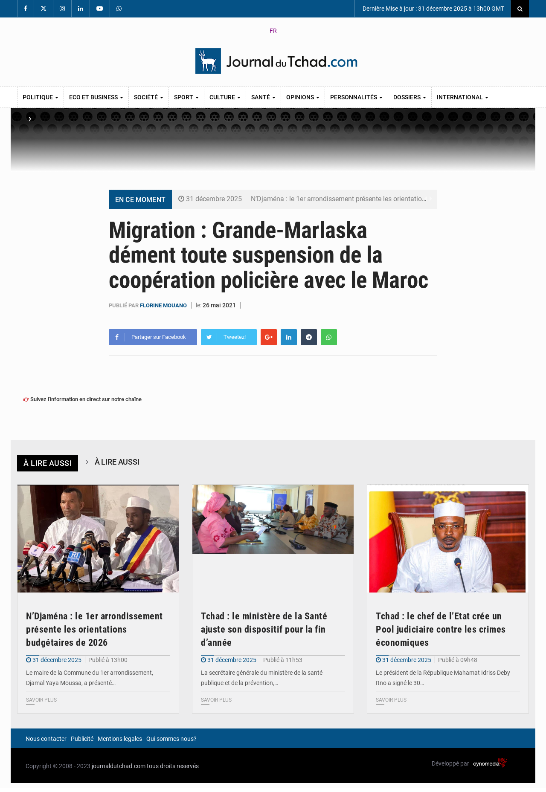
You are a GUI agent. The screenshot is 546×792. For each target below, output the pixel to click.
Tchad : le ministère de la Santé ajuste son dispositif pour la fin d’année (264, 628)
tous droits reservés (173, 766)
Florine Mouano (164, 305)
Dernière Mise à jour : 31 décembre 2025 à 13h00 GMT (432, 8)
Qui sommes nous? (171, 738)
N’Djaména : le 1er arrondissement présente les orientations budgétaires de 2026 (371, 199)
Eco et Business (96, 97)
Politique (40, 97)
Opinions (302, 97)
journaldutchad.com (118, 766)
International (462, 97)
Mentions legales (120, 738)
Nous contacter (46, 738)
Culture (225, 97)
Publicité (82, 738)
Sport (186, 97)
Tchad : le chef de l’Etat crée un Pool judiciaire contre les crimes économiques (441, 628)
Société (148, 97)
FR (273, 30)
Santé (263, 97)
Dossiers (409, 97)
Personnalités (356, 97)
